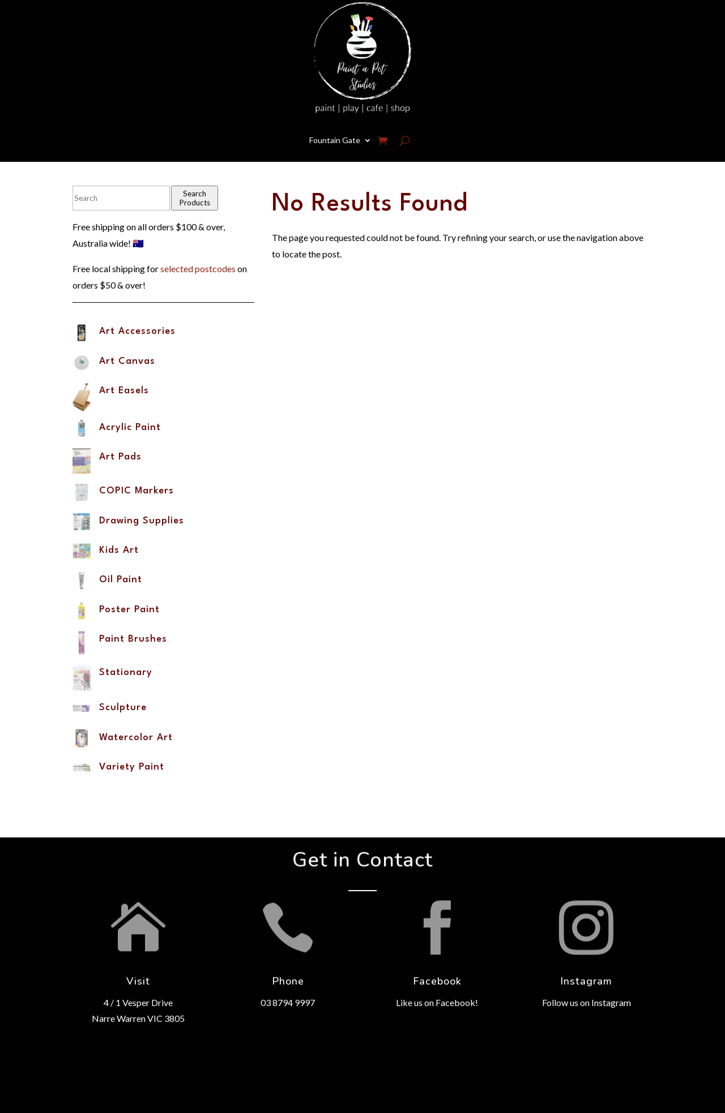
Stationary (125, 672)
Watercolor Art (136, 737)
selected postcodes (198, 268)
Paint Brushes (133, 639)
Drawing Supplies (141, 521)
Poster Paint (129, 609)
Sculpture (123, 707)
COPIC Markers (136, 491)
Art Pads (120, 457)
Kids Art (119, 550)
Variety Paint (131, 767)
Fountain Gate (334, 140)
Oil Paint (120, 580)
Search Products (195, 198)
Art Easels (124, 391)
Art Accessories (137, 331)
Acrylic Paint (130, 427)
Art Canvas (127, 361)
